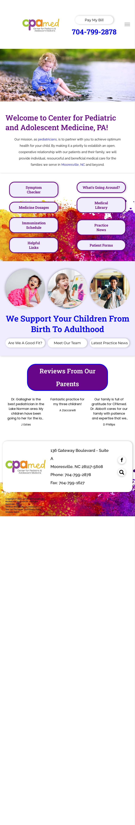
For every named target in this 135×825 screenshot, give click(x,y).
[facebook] (122, 460)
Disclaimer (18, 509)
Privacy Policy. (34, 509)
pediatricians (47, 139)
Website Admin (12, 512)
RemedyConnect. (36, 507)
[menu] (127, 24)
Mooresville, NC (73, 164)
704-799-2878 (94, 31)
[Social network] (122, 472)
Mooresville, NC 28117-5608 (76, 466)
